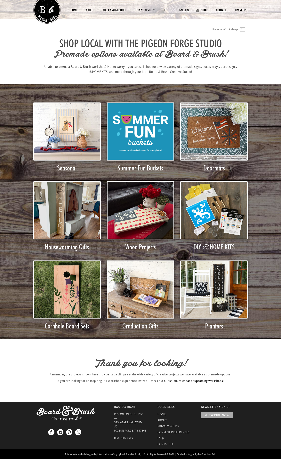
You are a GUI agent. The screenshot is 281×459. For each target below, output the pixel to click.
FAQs (160, 438)
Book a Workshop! (114, 10)
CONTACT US (165, 444)
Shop (201, 10)
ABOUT (162, 420)
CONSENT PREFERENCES (173, 432)
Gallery (184, 10)
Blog (167, 10)
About (90, 10)
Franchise (241, 10)
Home (73, 10)
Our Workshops (145, 10)
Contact (221, 10)
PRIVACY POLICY (168, 426)
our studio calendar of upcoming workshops (193, 381)
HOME (161, 414)
